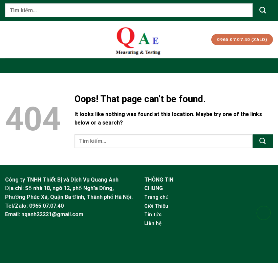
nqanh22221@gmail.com (52, 214)
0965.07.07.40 (46, 206)
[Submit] (263, 10)
